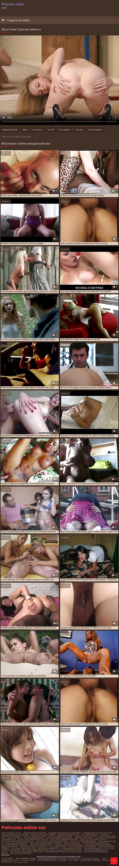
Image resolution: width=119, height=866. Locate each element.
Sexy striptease (64, 130)
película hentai (14, 838)
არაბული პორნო (28, 860)
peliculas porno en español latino (38, 850)
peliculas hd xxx (72, 843)
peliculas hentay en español (33, 846)
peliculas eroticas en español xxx (18, 841)
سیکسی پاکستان (74, 858)
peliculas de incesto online (93, 840)
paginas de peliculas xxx (34, 833)
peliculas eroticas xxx (16, 843)
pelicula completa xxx (85, 836)
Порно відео (7, 858)
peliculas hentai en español (15, 845)
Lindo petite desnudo (10, 130)
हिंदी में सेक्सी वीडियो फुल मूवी (47, 860)
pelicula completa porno (61, 836)
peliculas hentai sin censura (68, 845)
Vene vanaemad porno (26, 858)
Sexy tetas (79, 130)
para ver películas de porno (15, 835)
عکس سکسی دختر (21, 862)
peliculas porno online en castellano (64, 852)
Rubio (25, 130)
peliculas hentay (10, 846)
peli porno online (90, 835)
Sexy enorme (37, 130)
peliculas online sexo (71, 848)
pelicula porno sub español (59, 838)
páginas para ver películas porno (65, 833)
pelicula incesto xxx (34, 838)
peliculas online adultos (23, 848)
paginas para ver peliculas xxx (97, 833)
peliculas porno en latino (69, 850)
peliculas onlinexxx (95, 130)
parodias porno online (68, 835)
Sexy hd (51, 130)
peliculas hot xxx (58, 846)
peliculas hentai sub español (98, 845)
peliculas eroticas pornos (83, 841)
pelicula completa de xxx (34, 836)
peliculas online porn (48, 848)
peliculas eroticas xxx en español (46, 843)
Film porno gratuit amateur (52, 858)
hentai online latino (11, 833)
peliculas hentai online (41, 845)
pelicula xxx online (84, 838)
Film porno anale (91, 858)
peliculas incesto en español (82, 846)
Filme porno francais (90, 860)
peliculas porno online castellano (26, 852)
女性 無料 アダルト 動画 (68, 860)
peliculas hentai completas (95, 843)
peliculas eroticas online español (52, 841)
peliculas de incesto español (64, 840)
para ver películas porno (43, 835)
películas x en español (21, 853)
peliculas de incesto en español (33, 840)
